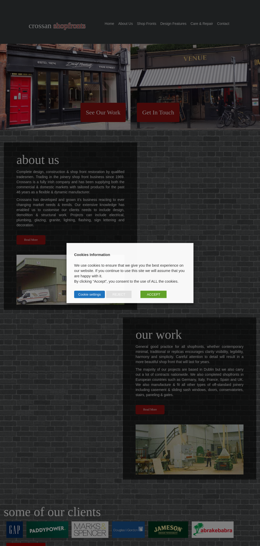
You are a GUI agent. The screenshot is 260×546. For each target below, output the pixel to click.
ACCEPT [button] (153, 294)
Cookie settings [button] (89, 294)
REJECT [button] (118, 294)
